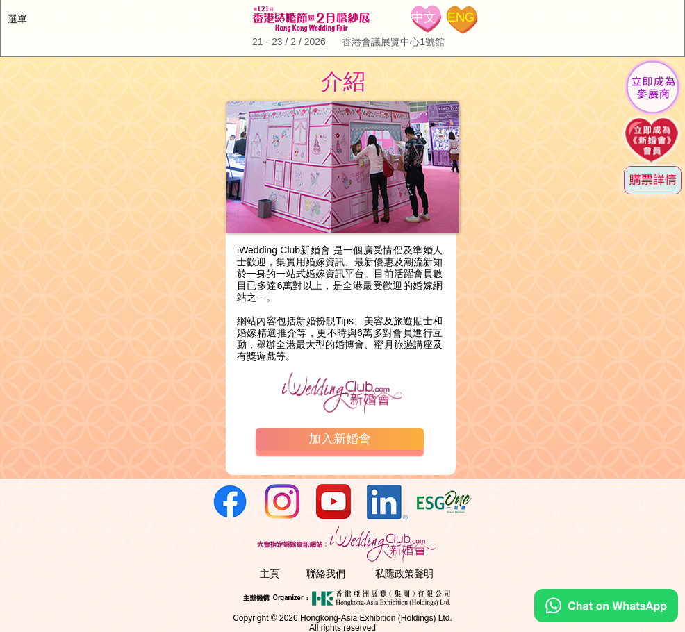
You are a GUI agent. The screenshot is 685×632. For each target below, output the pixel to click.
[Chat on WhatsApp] (606, 618)
